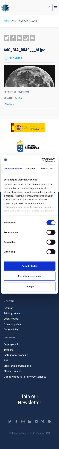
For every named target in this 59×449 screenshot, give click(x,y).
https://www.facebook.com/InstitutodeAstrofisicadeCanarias (16, 421)
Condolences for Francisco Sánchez (25, 376)
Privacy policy (12, 313)
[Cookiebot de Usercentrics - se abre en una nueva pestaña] (42, 160)
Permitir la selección (29, 276)
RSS (6, 360)
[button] (6, 38)
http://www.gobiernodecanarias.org (28, 146)
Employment (11, 344)
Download (15, 58)
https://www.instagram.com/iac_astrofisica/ (23, 421)
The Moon (10, 104)
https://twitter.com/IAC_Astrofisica (9, 421)
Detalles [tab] (31, 168)
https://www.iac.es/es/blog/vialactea (49, 421)
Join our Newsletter (29, 399)
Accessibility (11, 329)
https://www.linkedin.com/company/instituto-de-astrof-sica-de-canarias (29, 421)
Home (6, 20)
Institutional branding (16, 355)
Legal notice (11, 318)
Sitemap (8, 308)
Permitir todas (29, 266)
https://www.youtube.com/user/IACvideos (36, 421)
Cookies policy (12, 324)
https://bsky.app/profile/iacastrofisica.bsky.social (42, 421)
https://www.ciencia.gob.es (28, 127)
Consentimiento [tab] (13, 168)
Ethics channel (12, 371)
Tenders (8, 349)
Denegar (29, 286)
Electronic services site (17, 365)
